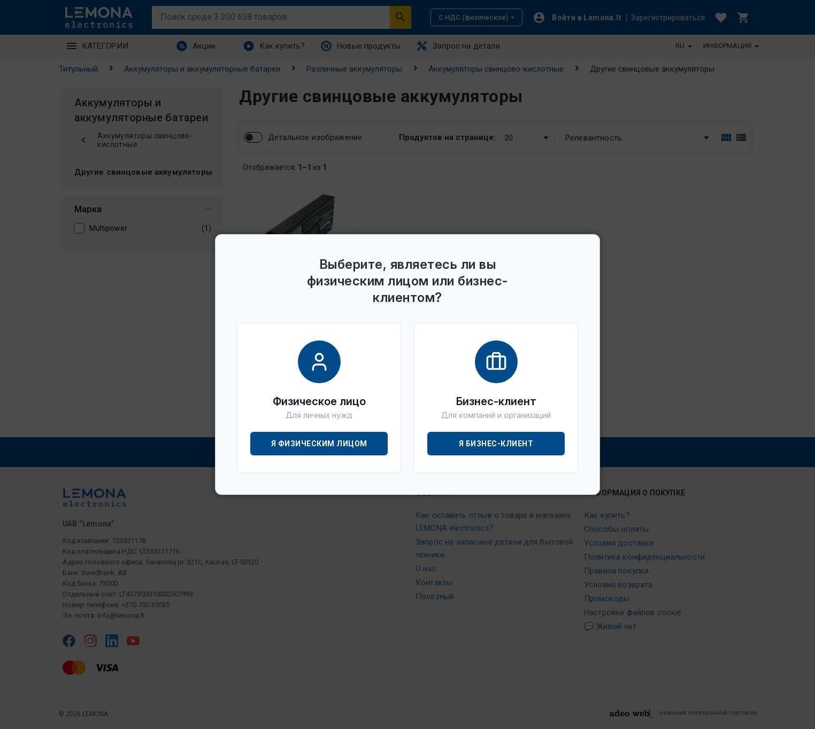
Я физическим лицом (319, 443)
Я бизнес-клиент (496, 443)
